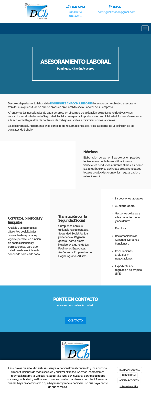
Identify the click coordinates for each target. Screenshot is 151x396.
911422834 (75, 15)
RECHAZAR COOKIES (129, 370)
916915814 (75, 12)
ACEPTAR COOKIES (129, 380)
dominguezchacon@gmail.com (116, 12)
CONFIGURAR (129, 375)
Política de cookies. (129, 386)
